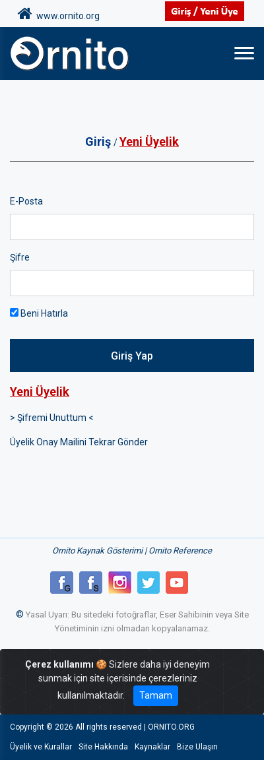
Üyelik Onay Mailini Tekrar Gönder (79, 442)
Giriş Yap (132, 356)
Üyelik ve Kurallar (41, 746)
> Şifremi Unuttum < (52, 417)
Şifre (20, 257)
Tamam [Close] (155, 695)
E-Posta (26, 201)
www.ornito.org (59, 14)
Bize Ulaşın (197, 746)
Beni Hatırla (39, 313)
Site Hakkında (103, 746)
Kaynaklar (152, 746)
